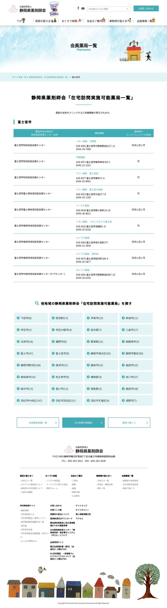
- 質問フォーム (51, 488)
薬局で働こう (129, 422)
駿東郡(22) (97, 341)
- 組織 (73, 488)
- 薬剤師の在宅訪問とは (30, 488)
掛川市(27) (132, 377)
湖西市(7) (131, 400)
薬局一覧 (22, 77)
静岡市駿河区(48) (31, 365)
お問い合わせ (146, 8)
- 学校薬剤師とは (27, 514)
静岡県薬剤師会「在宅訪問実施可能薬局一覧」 (49, 77)
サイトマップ (81, 505)
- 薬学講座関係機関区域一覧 (32, 521)
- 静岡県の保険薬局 (130, 480)
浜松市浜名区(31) (66, 400)
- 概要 (73, 484)
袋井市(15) (27, 389)
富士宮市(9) (62, 353)
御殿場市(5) (132, 341)
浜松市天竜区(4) (100, 400)
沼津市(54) (27, 341)
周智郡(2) (96, 389)
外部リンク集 (56, 509)
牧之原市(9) (62, 377)
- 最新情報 (24, 510)
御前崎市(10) (28, 377)
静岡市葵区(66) (134, 353)
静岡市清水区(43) (101, 353)
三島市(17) (132, 330)
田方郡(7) (96, 330)
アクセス (79, 518)
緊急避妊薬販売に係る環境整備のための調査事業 (62, 524)
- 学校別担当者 (26, 529)
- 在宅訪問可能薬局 (130, 484)
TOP (19, 21)
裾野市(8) (61, 341)
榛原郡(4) (96, 377)
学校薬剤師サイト (27, 505)
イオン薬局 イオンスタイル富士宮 (94, 221)
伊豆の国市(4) (64, 330)
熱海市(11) (132, 318)
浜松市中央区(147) (31, 400)
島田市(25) (132, 365)
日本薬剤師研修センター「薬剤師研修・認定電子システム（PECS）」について (62, 532)
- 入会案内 (75, 495)
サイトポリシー (82, 509)
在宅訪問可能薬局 (83, 422)
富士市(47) (27, 353)
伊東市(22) (97, 318)
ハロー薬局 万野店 (86, 141)
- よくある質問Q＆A (28, 541)
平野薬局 (80, 157)
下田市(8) (26, 318)
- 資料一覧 (100, 488)
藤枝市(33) (97, 365)
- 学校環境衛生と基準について (33, 518)
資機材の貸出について (59, 514)
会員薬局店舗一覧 (38, 422)
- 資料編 (23, 525)
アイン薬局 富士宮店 (87, 173)
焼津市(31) (62, 365)
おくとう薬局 (82, 269)
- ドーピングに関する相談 (56, 484)
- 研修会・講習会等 (104, 484)
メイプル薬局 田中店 (87, 253)
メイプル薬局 (82, 237)
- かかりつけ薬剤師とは (30, 484)
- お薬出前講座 (26, 492)
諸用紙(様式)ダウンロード (61, 518)
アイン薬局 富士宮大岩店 (89, 189)
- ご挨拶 (74, 480)
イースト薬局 (82, 205)
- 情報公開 (75, 492)
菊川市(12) (62, 389)
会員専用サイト (57, 542)
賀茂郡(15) (62, 318)
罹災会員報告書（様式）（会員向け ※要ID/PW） (62, 547)
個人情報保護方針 (83, 514)
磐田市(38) (132, 389)
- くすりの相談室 (52, 480)
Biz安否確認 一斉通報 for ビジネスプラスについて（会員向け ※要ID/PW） (62, 556)
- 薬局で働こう (128, 488)
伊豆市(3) (26, 330)
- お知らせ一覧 (26, 480)
